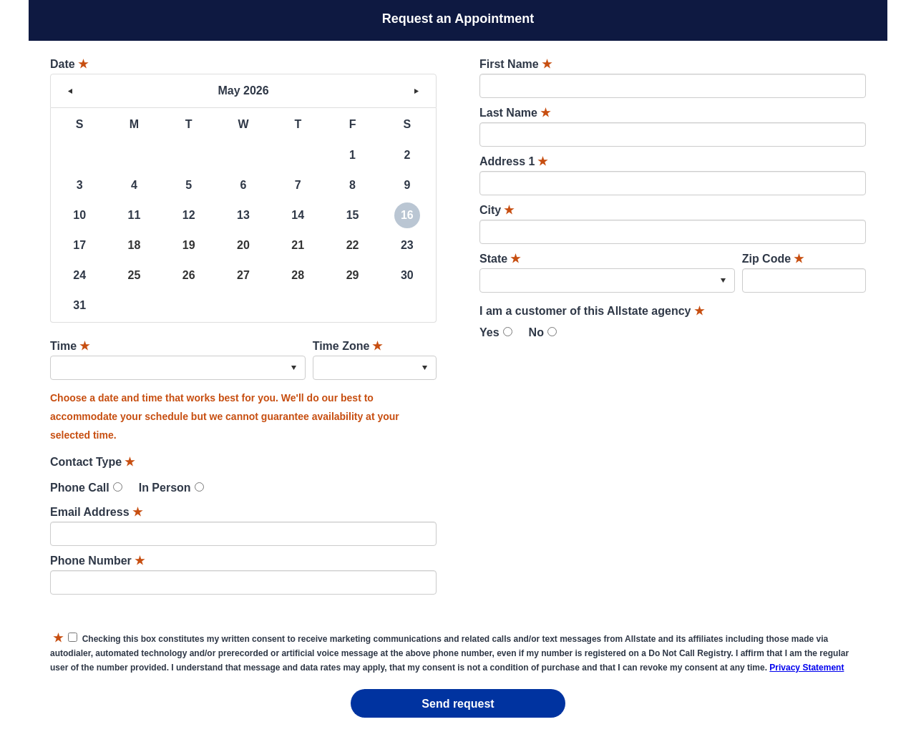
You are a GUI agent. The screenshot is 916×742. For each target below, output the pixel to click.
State (499, 259)
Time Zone (348, 346)
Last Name (514, 113)
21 (297, 245)
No (536, 332)
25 (134, 275)
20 (243, 245)
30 (407, 275)
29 (352, 275)
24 (79, 275)
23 (407, 245)
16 (407, 215)
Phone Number (97, 561)
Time (69, 346)
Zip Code (773, 259)
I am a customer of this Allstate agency (591, 311)
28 (297, 275)
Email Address (96, 512)
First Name (515, 64)
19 (188, 245)
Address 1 (513, 161)
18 (134, 245)
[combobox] (178, 368)
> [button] (416, 91)
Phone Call (79, 488)
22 (352, 245)
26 (188, 275)
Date (69, 64)
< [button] (70, 91)
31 (79, 305)
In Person (165, 488)
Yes (489, 332)
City (496, 210)
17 (79, 245)
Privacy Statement (806, 668)
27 (243, 275)
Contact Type (92, 462)
